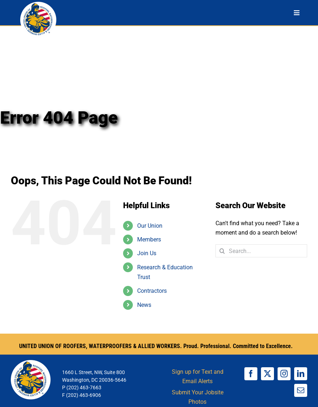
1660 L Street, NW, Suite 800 (93, 372)
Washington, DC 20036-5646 (94, 380)
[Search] (221, 250)
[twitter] (267, 373)
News (144, 304)
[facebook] (250, 373)
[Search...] (261, 250)
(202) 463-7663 (83, 387)
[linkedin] (300, 373)
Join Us (146, 253)
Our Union (149, 225)
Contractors (152, 290)
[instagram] (284, 373)
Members (149, 239)
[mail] (300, 390)
